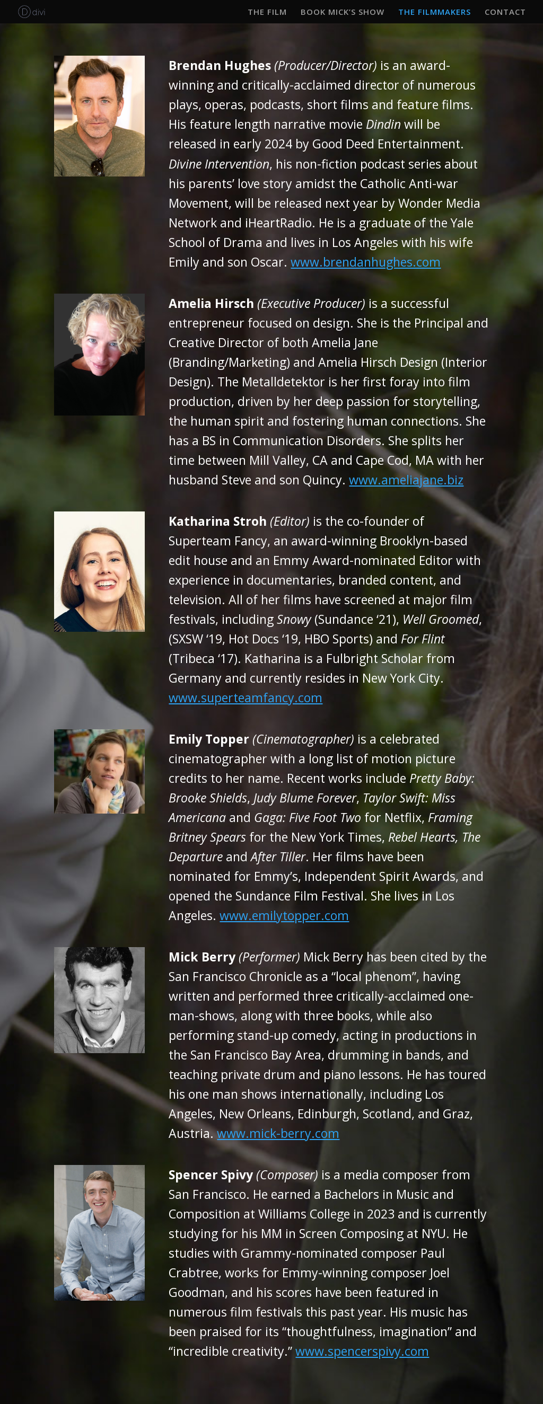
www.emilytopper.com (284, 915)
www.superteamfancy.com (245, 697)
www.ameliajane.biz (406, 479)
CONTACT (505, 12)
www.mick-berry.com (278, 1133)
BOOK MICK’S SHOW (342, 12)
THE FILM (267, 12)
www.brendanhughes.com (366, 261)
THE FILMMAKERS (434, 12)
